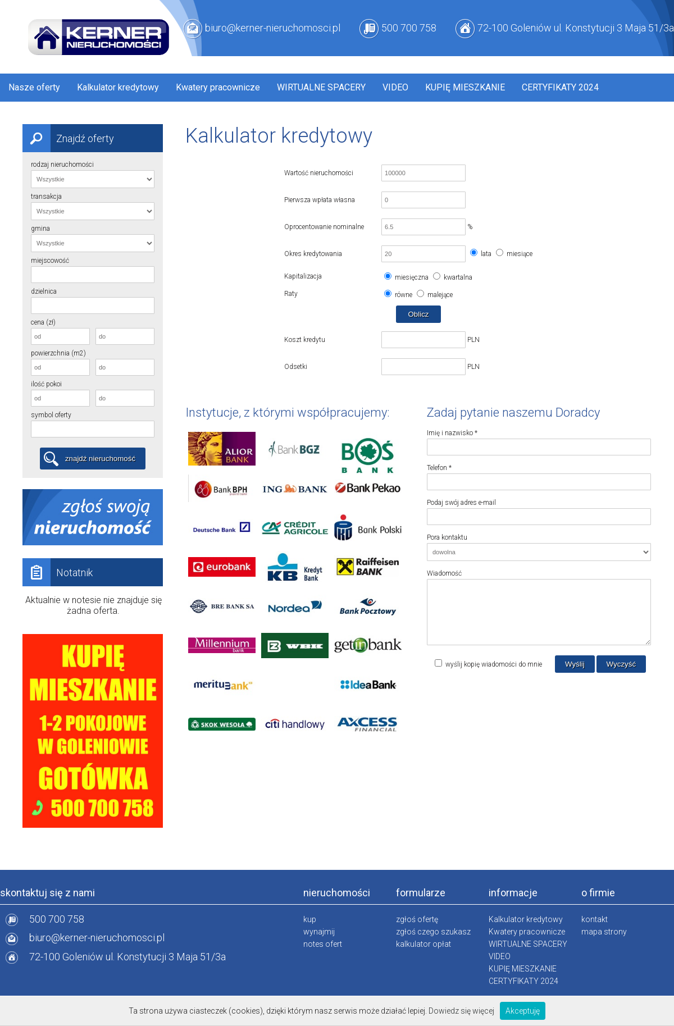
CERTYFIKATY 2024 (560, 87)
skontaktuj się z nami (47, 893)
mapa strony (604, 931)
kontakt (594, 919)
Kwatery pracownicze (218, 87)
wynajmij (319, 931)
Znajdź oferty (68, 138)
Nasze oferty (34, 87)
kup (309, 919)
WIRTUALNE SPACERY (321, 87)
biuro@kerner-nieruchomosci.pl (272, 28)
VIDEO (395, 87)
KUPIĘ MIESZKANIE (465, 87)
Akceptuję (523, 1010)
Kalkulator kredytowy (118, 87)
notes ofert (322, 944)
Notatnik (57, 572)
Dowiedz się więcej (461, 1010)
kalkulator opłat (423, 944)
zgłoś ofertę (417, 919)
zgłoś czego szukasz (433, 931)
